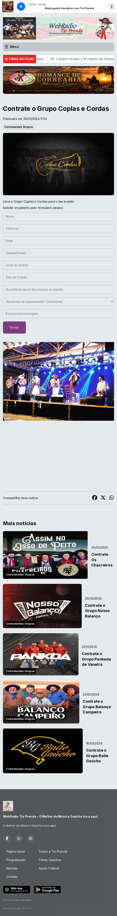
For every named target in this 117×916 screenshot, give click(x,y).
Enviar (14, 327)
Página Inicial (15, 851)
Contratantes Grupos (18, 126)
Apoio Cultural (49, 868)
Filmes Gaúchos (50, 860)
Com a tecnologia (17, 908)
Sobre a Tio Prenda (53, 851)
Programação (15, 860)
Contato (11, 876)
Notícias (12, 868)
